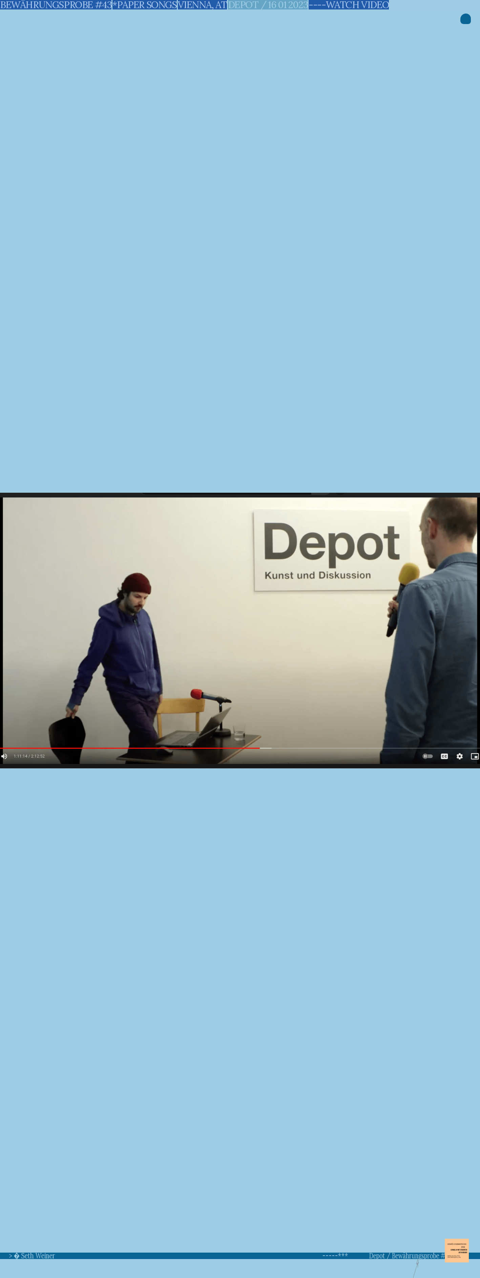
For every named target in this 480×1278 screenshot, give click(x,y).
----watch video (349, 4)
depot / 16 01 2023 (268, 4)
